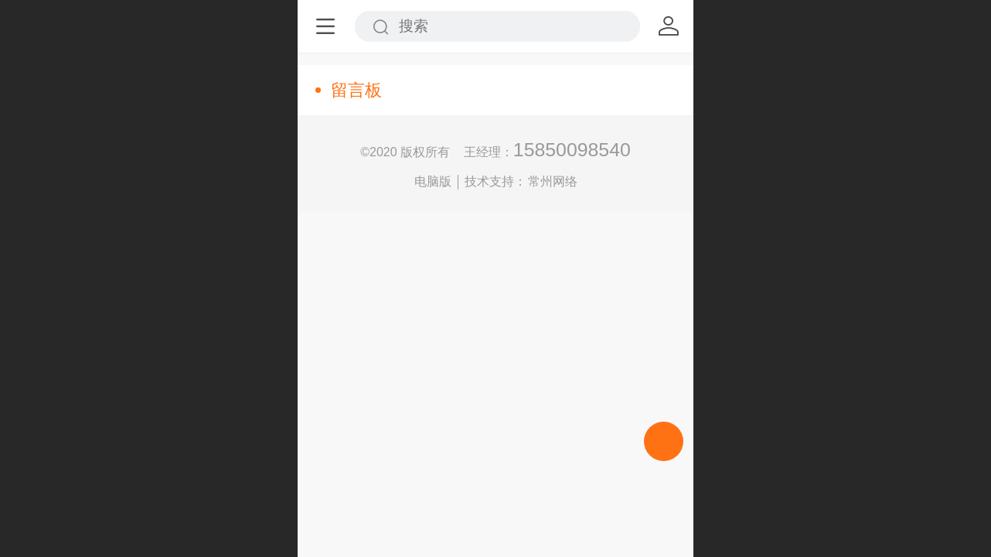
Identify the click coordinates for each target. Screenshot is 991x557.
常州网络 (552, 181)
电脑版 (432, 181)
